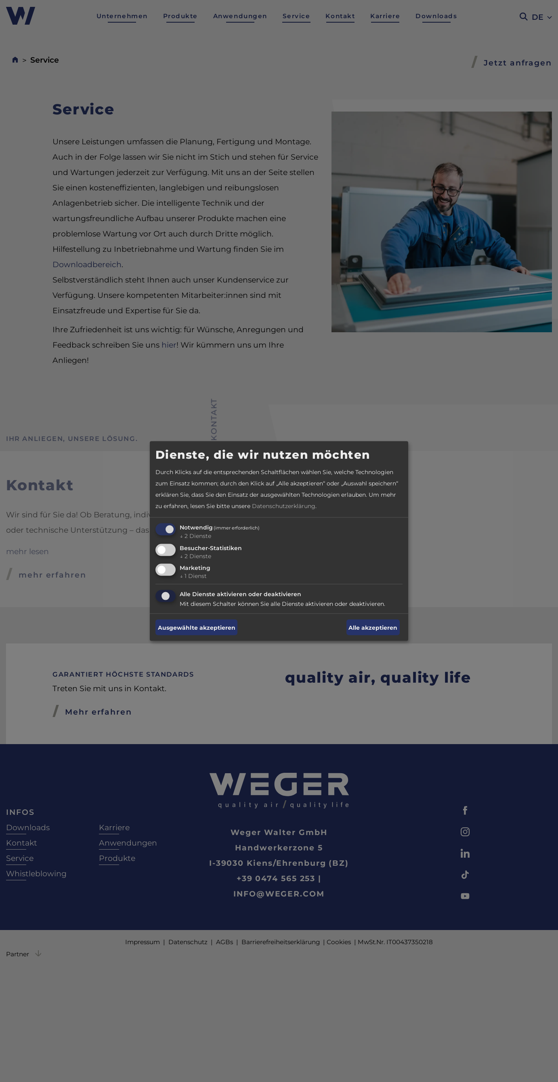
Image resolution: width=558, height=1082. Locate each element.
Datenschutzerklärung (283, 505)
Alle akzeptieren (372, 627)
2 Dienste (195, 535)
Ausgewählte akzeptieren (196, 627)
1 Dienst (193, 576)
